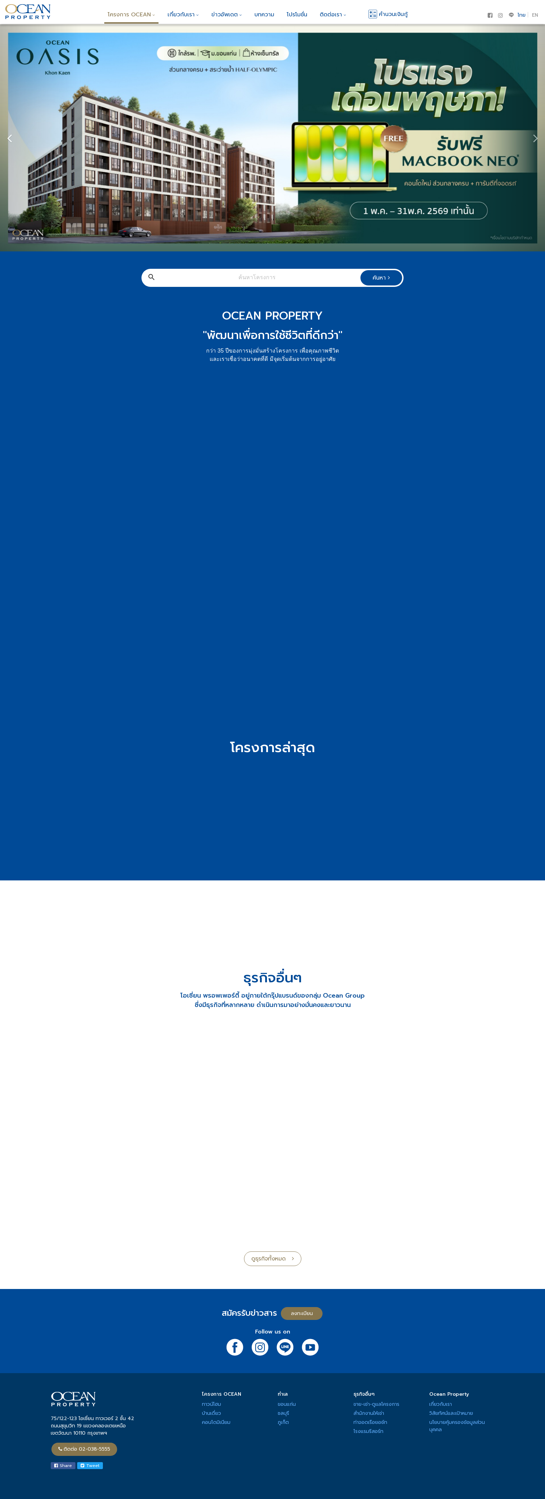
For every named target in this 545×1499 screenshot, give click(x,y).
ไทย (522, 15)
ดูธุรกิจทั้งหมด (272, 1259)
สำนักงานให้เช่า (368, 1413)
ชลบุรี (283, 1413)
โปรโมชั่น (297, 14)
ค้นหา (381, 278)
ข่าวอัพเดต (226, 14)
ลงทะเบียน (302, 1313)
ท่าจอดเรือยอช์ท (370, 1422)
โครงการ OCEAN (131, 14)
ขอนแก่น (287, 1404)
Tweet (90, 1465)
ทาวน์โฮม (211, 1404)
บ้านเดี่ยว (211, 1413)
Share (63, 1465)
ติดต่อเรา (333, 14)
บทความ (264, 14)
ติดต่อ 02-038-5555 (84, 1449)
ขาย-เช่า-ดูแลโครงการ (376, 1404)
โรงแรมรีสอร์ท (368, 1431)
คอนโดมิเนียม (216, 1422)
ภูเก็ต (283, 1422)
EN (535, 15)
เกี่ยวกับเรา (183, 14)
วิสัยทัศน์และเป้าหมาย (451, 1413)
